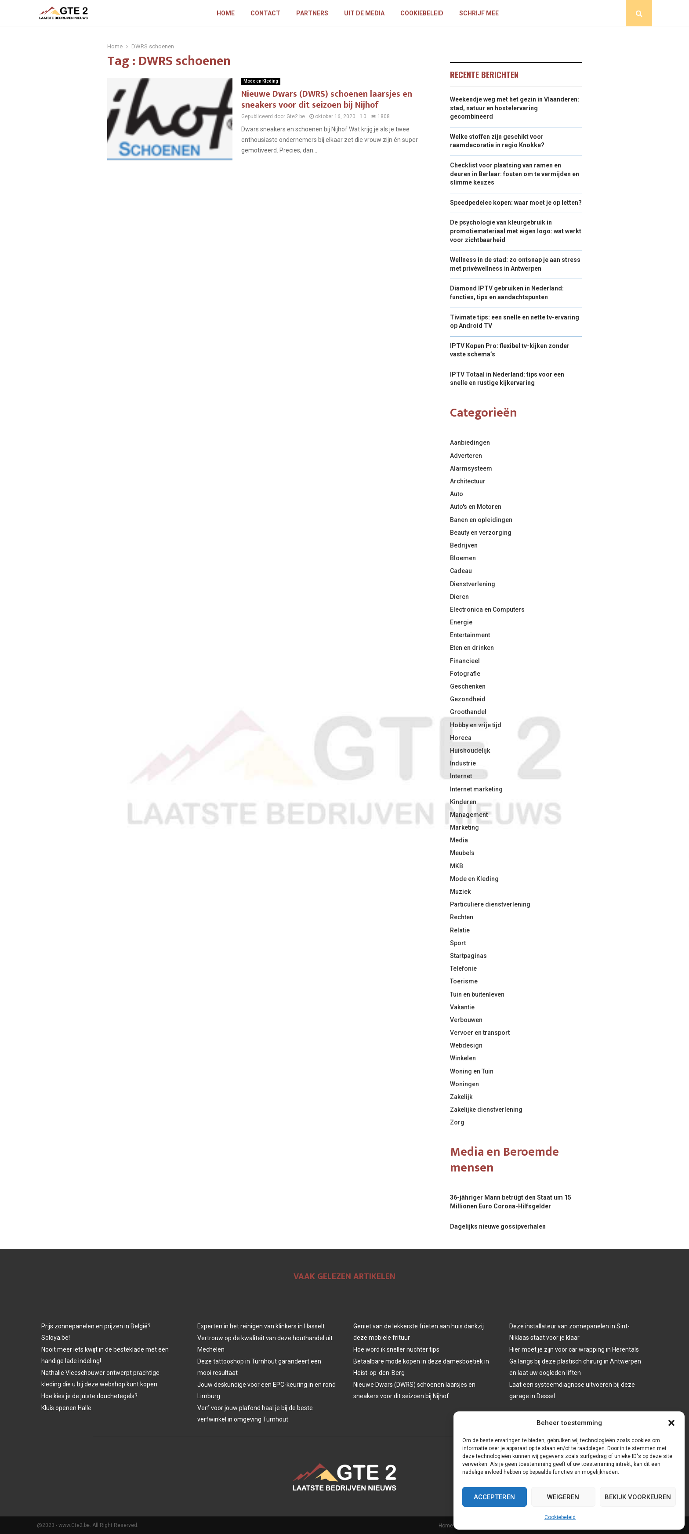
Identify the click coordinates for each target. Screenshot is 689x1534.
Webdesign (466, 1045)
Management (469, 814)
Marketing (464, 827)
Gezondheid (468, 699)
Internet (461, 776)
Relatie (460, 930)
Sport (458, 943)
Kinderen (463, 801)
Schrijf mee (479, 13)
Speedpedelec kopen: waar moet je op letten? (516, 202)
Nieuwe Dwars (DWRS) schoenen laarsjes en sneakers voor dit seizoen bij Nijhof (326, 99)
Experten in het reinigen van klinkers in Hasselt (261, 1326)
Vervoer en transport (480, 1032)
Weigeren (563, 1497)
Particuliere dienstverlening (490, 904)
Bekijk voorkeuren (638, 1497)
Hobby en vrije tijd (475, 725)
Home (226, 13)
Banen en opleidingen (481, 519)
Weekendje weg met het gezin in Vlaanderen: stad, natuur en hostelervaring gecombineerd (514, 108)
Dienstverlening (472, 583)
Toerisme (464, 981)
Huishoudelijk (470, 750)
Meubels (462, 852)
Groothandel (468, 711)
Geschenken (468, 686)
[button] (671, 1422)
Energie (461, 622)
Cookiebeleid (560, 1517)
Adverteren (466, 455)
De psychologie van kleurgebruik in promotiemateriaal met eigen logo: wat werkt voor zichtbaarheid (515, 231)
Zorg (457, 1122)
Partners (312, 13)
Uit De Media (364, 13)
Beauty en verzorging (480, 532)
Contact (265, 13)
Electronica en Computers (487, 609)
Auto (456, 493)
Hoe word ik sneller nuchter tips (396, 1349)
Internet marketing (476, 789)
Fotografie (465, 673)
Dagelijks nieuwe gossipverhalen (498, 1226)
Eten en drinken (472, 647)
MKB (456, 866)
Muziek (460, 891)
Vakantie (462, 1007)
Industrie (463, 763)
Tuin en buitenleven (477, 994)
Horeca (460, 737)
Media (459, 840)
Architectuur (468, 481)
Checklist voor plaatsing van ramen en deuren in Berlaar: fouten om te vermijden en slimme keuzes (514, 174)
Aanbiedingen (470, 442)
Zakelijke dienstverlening (486, 1109)
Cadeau (461, 570)
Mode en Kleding (260, 81)
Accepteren (494, 1497)
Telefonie (463, 968)
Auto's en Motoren (475, 506)
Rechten (461, 917)
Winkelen (463, 1058)
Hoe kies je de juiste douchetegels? (89, 1396)
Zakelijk (461, 1096)
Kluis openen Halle (66, 1407)
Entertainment (470, 634)
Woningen (464, 1084)
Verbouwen (466, 1019)
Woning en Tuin (471, 1071)
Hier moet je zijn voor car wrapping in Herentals (574, 1349)
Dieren (459, 596)
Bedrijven (464, 545)
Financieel (465, 660)
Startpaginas (468, 955)
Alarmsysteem (471, 468)
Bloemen (463, 558)
